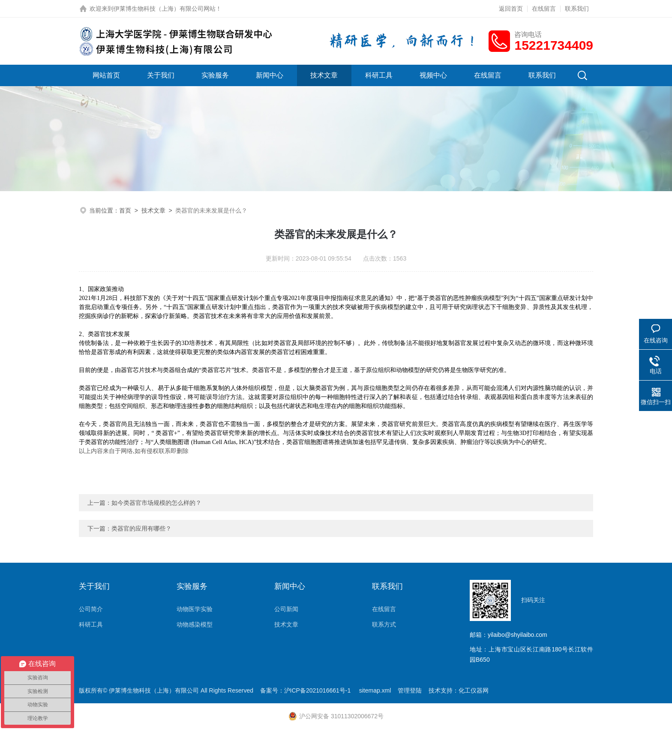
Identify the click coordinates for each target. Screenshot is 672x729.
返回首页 (511, 8)
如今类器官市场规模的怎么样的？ (156, 502)
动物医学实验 (195, 609)
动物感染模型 (195, 624)
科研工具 (379, 75)
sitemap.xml (375, 690)
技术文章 (324, 75)
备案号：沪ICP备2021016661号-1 (306, 690)
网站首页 (106, 75)
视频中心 (433, 75)
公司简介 (91, 609)
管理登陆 (410, 690)
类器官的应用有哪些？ (141, 528)
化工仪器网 (474, 690)
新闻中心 (269, 75)
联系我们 (577, 8)
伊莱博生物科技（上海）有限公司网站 (165, 8)
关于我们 (160, 75)
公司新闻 (286, 609)
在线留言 (544, 8)
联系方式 (384, 624)
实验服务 (215, 75)
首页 (125, 210)
